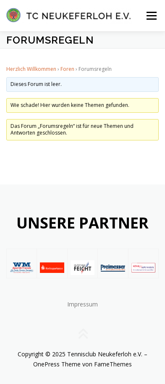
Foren (67, 69)
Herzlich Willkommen (31, 69)
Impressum (82, 304)
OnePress (46, 364)
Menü (151, 15)
